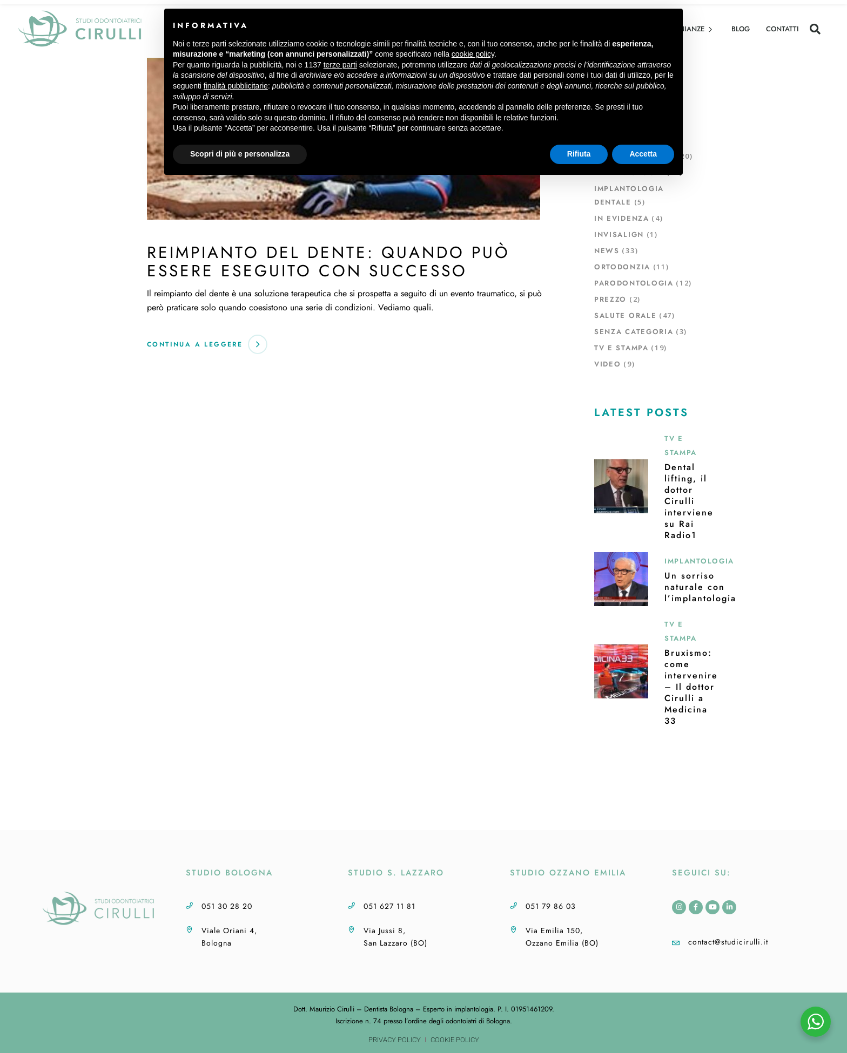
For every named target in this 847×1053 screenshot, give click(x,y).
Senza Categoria (633, 332)
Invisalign (619, 234)
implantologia (473, 1009)
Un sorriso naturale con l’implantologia (700, 586)
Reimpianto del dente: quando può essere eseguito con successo (328, 261)
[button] (815, 29)
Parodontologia (634, 283)
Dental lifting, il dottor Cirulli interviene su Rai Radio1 (689, 501)
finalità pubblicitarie (236, 85)
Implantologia (699, 561)
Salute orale (625, 315)
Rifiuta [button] (579, 154)
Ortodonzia (622, 267)
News (607, 251)
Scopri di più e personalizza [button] (240, 154)
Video (607, 364)
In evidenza (621, 218)
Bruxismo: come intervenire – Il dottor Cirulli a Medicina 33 (691, 687)
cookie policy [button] (473, 54)
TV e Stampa (621, 348)
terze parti (340, 64)
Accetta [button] (643, 154)
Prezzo (610, 299)
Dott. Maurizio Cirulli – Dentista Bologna (353, 1009)
